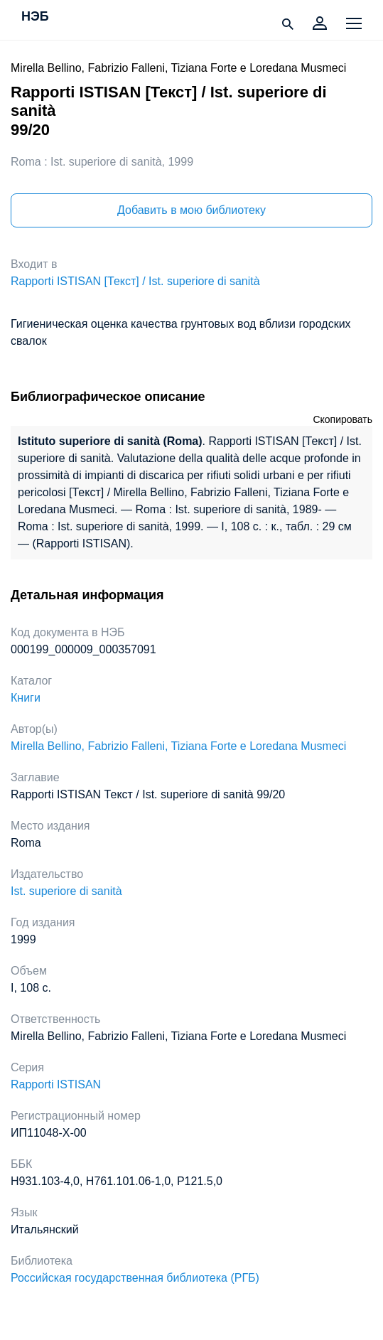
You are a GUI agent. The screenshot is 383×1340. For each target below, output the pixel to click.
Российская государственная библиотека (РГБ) (135, 1278)
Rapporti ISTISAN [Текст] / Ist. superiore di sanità (135, 281)
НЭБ (35, 17)
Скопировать (342, 419)
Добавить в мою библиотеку (191, 210)
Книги (26, 698)
